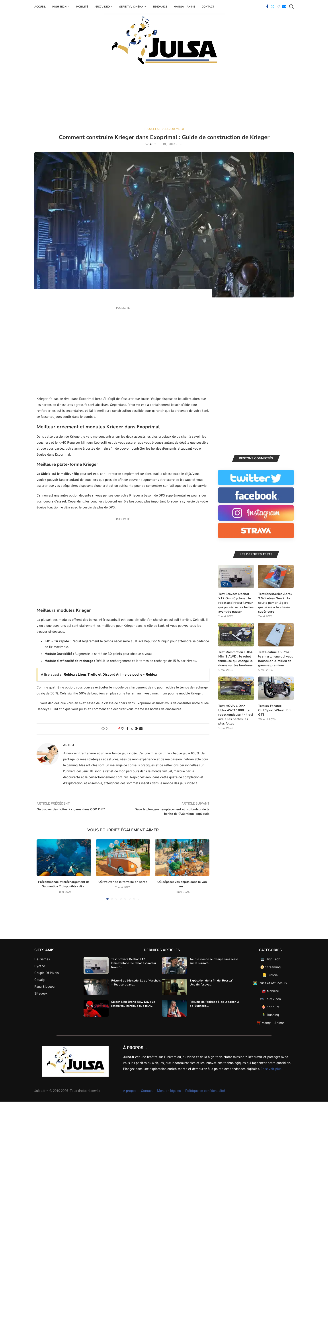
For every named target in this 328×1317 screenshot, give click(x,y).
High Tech (59, 6)
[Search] (291, 6)
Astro (152, 144)
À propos (130, 1090)
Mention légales (169, 1090)
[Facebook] (267, 6)
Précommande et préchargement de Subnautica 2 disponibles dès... (64, 884)
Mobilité (82, 6)
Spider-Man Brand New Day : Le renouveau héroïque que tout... (133, 1003)
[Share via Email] (141, 728)
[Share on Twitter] (131, 729)
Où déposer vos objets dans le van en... (177, 884)
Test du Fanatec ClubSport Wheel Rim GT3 (274, 709)
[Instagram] (278, 6)
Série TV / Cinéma (131, 6)
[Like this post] (122, 728)
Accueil (40, 6)
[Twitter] (273, 6)
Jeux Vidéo (102, 6)
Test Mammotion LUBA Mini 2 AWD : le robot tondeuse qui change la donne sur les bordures (235, 658)
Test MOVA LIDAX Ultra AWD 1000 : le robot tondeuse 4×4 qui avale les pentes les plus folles (235, 713)
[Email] (284, 6)
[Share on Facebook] (127, 728)
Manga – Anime (184, 6)
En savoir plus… (272, 1069)
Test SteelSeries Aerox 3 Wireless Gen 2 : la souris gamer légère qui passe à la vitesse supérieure (275, 602)
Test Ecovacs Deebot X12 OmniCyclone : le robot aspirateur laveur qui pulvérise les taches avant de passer (235, 602)
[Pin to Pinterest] (136, 728)
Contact (208, 6)
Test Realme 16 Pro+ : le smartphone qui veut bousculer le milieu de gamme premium (275, 658)
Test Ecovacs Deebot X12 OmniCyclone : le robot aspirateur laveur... (133, 963)
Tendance (160, 6)
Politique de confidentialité (205, 1090)
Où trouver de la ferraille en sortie (117, 882)
